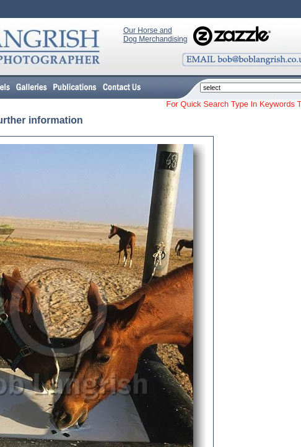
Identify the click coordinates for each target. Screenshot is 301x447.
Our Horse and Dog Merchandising (155, 34)
